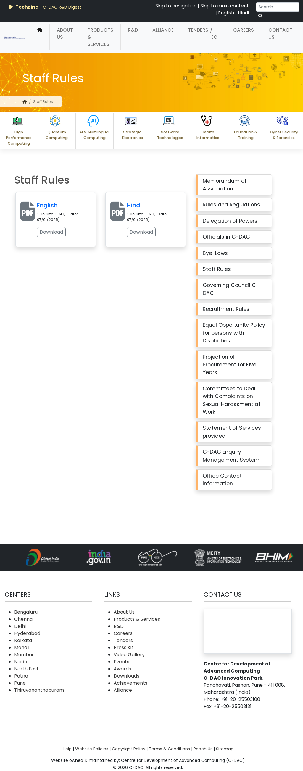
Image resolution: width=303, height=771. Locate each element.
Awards (122, 668)
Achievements (130, 683)
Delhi (20, 626)
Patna (21, 676)
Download (40, 232)
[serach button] (260, 16)
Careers (243, 30)
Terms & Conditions (169, 749)
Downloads (126, 676)
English (226, 12)
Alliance (163, 30)
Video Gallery (129, 654)
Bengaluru (26, 612)
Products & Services (100, 37)
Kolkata (23, 640)
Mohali (21, 647)
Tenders (198, 30)
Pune (20, 683)
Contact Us (280, 34)
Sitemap (224, 749)
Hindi (243, 12)
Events (121, 661)
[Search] (277, 7)
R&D (133, 30)
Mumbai (23, 654)
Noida (20, 661)
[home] (39, 37)
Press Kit (123, 647)
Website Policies (91, 749)
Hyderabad (27, 633)
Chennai (23, 619)
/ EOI (214, 34)
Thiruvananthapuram (39, 690)
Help (67, 749)
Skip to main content (224, 5)
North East (26, 668)
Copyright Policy (128, 749)
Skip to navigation (175, 5)
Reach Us (203, 749)
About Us (65, 34)
